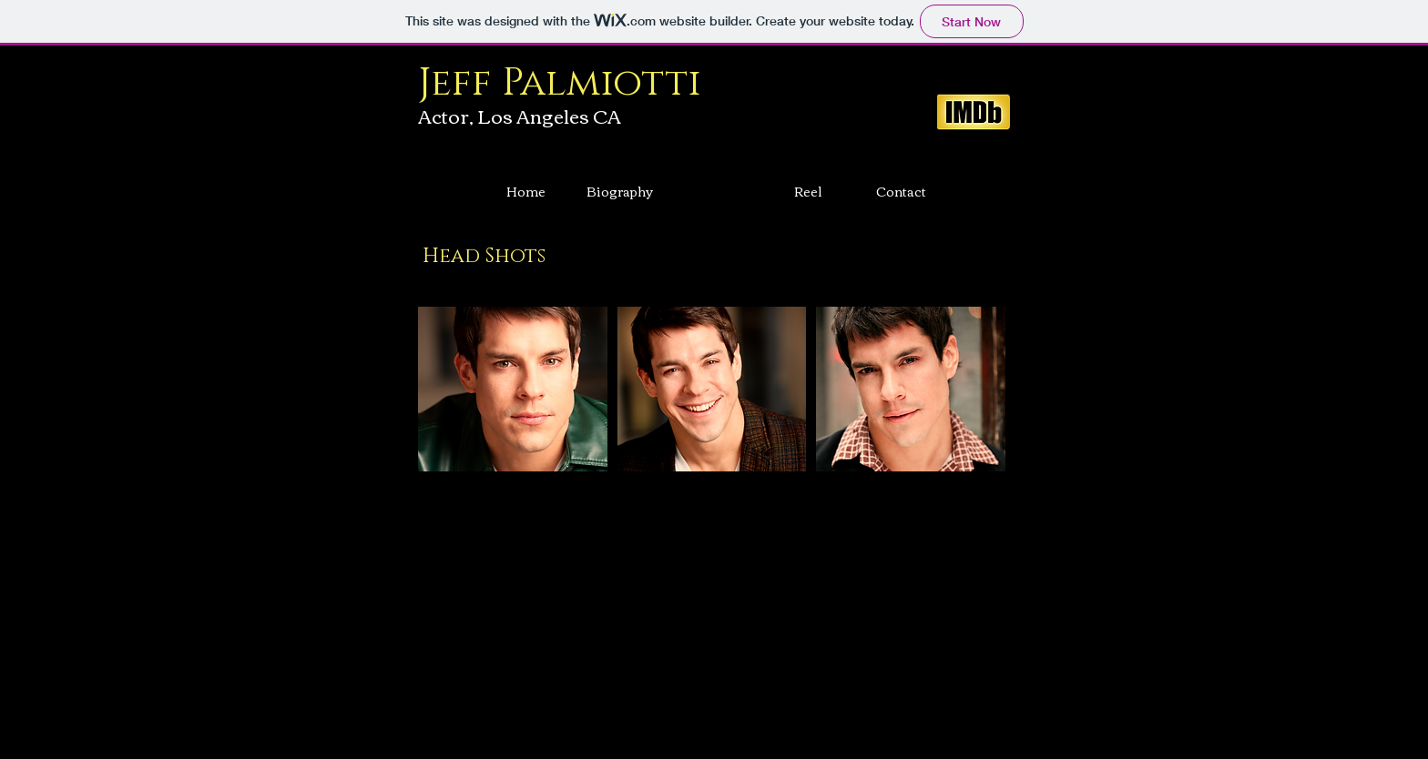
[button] (512, 389)
